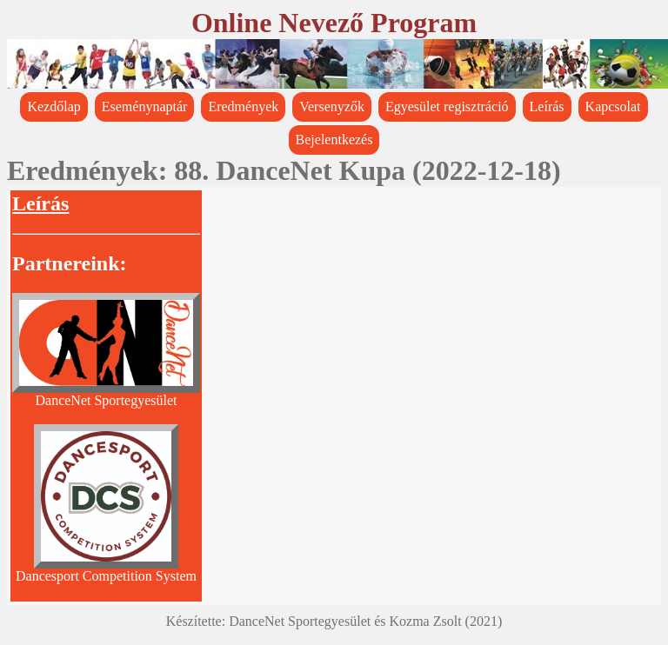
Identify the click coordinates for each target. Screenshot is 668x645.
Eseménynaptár (145, 106)
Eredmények (243, 106)
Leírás (547, 106)
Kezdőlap (53, 106)
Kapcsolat (613, 106)
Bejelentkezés (334, 139)
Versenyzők (331, 106)
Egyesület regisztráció (447, 106)
